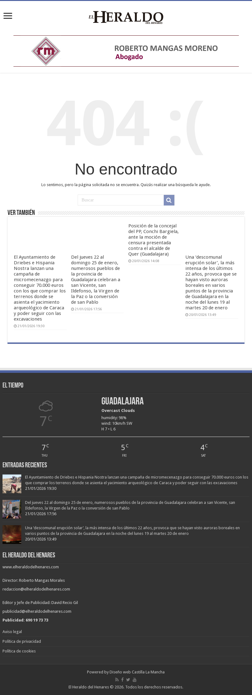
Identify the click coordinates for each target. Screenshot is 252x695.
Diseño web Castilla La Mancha (137, 672)
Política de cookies (19, 651)
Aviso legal (12, 631)
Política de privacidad (22, 641)
